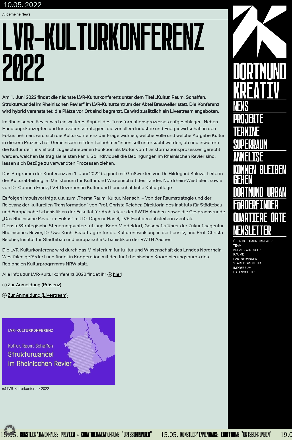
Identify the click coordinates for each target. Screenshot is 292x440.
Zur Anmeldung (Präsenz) (34, 284)
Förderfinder (255, 204)
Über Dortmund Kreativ (253, 241)
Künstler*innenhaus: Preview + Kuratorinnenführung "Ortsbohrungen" (76, 433)
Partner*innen (245, 259)
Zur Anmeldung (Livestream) (38, 295)
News (240, 106)
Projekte (248, 118)
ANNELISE (248, 157)
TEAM (237, 245)
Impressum (242, 267)
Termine (246, 131)
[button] (9, 430)
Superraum (250, 144)
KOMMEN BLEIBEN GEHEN (259, 174)
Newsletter (252, 230)
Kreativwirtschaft (249, 250)
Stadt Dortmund (247, 263)
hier (117, 274)
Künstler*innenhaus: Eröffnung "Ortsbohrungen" (215, 433)
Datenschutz (244, 272)
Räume (238, 254)
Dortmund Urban (259, 192)
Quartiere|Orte (259, 217)
